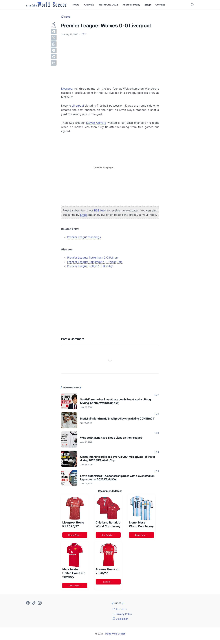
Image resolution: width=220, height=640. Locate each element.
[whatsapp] (54, 44)
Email (83, 214)
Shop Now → (141, 535)
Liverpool (67, 88)
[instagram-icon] (40, 603)
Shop (148, 4)
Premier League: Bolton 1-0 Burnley (90, 266)
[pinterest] (54, 56)
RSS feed (100, 210)
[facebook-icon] (28, 603)
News (75, 4)
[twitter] (54, 38)
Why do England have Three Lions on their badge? (111, 437)
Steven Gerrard (96, 122)
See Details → (108, 535)
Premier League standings (84, 237)
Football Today (131, 4)
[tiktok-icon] (34, 603)
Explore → (108, 582)
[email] (54, 63)
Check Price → (75, 535)
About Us (120, 609)
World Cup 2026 (108, 4)
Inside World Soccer (115, 633)
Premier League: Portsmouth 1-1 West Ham (95, 261)
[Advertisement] (110, 61)
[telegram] (54, 50)
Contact (160, 4)
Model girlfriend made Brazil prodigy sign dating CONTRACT (117, 418)
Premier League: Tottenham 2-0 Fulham (93, 257)
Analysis (89, 4)
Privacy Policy (122, 614)
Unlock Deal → (75, 585)
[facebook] (54, 31)
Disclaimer (120, 618)
